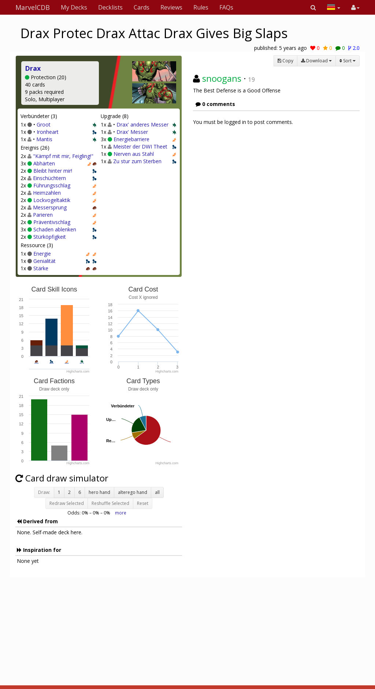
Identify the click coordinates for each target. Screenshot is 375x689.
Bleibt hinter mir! (52, 170)
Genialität (44, 260)
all (157, 492)
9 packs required (44, 91)
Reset (142, 503)
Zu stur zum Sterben (137, 161)
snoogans (221, 78)
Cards (141, 7)
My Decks (74, 7)
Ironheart (48, 131)
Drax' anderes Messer (142, 124)
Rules (200, 7)
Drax (33, 68)
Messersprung (50, 207)
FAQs (226, 7)
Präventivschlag (51, 222)
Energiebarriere (131, 139)
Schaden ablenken (54, 229)
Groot (44, 124)
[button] (313, 7)
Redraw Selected (66, 503)
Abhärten (44, 163)
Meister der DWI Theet (140, 146)
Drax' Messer (132, 131)
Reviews (171, 7)
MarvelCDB (32, 7)
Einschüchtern (49, 178)
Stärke (40, 268)
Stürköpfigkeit (49, 236)
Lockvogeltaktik (51, 200)
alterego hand (132, 492)
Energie (42, 253)
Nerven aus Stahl (134, 153)
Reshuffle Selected (110, 503)
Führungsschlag (51, 185)
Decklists (110, 7)
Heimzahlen (47, 192)
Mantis (44, 139)
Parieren (43, 214)
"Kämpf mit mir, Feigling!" (63, 156)
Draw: (44, 492)
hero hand (99, 492)
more (120, 513)
